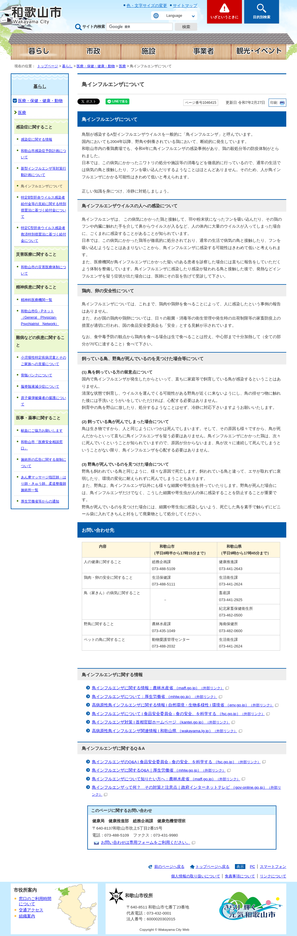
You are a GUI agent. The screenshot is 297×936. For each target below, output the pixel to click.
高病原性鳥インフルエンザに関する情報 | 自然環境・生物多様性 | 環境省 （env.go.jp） (185, 705)
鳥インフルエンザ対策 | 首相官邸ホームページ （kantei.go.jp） (163, 722)
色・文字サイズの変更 (146, 5)
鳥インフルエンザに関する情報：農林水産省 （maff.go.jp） (160, 688)
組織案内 (27, 916)
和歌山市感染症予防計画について (43, 154)
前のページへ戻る (169, 866)
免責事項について (240, 876)
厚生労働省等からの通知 (40, 501)
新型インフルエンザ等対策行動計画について (43, 171)
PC (252, 866)
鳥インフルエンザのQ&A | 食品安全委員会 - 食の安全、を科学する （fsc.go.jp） (179, 762)
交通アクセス (31, 910)
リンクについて (273, 876)
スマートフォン (273, 866)
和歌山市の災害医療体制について (43, 270)
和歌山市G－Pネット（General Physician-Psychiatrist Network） (40, 317)
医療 (122, 66)
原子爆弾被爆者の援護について (43, 401)
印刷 (273, 103)
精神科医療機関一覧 (36, 300)
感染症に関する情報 (36, 139)
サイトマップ (185, 5)
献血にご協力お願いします (42, 431)
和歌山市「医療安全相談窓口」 (42, 445)
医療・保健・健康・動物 (96, 66)
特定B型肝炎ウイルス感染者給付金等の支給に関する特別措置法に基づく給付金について (43, 207)
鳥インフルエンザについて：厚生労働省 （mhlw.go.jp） (157, 696)
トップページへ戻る (212, 866)
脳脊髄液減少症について (40, 386)
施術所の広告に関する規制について (43, 463)
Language (174, 16)
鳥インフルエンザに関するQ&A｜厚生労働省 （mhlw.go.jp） (161, 770)
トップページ (47, 66)
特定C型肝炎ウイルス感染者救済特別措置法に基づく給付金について (43, 234)
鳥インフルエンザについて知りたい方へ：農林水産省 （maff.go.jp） (168, 779)
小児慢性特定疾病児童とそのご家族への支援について (43, 360)
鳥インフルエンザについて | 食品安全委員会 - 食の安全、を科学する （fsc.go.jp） (181, 714)
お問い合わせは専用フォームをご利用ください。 (148, 842)
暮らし (67, 66)
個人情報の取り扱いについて (195, 876)
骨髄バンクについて (36, 375)
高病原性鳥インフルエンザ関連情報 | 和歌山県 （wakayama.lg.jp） (167, 731)
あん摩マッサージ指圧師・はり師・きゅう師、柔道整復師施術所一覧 (43, 483)
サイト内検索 (93, 26)
